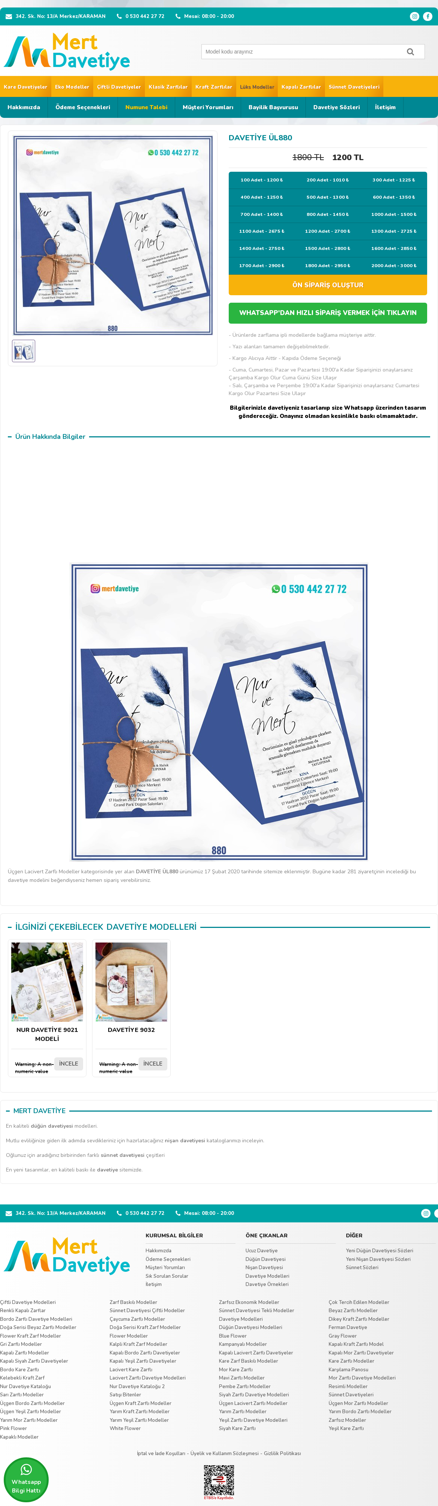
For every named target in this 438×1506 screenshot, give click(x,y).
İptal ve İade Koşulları (161, 1453)
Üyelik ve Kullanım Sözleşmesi (225, 1453)
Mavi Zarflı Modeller (242, 1378)
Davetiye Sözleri (336, 107)
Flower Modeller (129, 1336)
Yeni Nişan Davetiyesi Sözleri (378, 1259)
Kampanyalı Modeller (243, 1344)
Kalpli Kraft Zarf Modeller (138, 1344)
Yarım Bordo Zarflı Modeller (360, 1411)
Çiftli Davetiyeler (119, 87)
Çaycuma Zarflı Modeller (137, 1319)
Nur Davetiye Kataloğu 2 (137, 1386)
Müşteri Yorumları (208, 107)
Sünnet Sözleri (362, 1267)
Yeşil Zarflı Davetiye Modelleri (253, 1420)
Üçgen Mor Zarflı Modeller (358, 1403)
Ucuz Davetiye (262, 1250)
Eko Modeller (72, 87)
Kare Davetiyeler (26, 87)
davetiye (107, 1169)
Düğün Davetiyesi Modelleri (250, 1327)
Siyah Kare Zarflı (237, 1428)
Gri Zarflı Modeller (21, 1344)
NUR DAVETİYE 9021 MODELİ (47, 993)
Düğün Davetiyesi (266, 1259)
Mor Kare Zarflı (236, 1369)
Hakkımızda (23, 107)
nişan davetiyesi (185, 1140)
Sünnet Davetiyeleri (354, 87)
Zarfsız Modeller (347, 1420)
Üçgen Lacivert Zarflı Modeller (253, 1403)
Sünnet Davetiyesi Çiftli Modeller (147, 1310)
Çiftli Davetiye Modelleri (28, 1302)
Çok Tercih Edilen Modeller (359, 1302)
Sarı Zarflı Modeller (22, 1395)
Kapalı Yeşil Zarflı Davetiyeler (143, 1361)
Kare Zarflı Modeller (351, 1361)
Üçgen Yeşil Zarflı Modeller (30, 1411)
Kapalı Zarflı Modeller (24, 1353)
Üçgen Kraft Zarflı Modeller (140, 1403)
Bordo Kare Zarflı (19, 1369)
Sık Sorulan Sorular (167, 1276)
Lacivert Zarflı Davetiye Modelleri (148, 1378)
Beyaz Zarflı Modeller (353, 1310)
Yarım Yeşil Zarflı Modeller (139, 1420)
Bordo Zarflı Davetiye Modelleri (36, 1319)
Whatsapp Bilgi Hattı (26, 1478)
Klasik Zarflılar (168, 87)
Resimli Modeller (348, 1386)
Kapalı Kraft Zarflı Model (356, 1344)
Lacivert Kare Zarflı (131, 1369)
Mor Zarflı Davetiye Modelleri (362, 1378)
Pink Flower (13, 1428)
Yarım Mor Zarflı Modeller (29, 1420)
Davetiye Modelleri (267, 1276)
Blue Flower (233, 1336)
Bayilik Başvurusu (273, 107)
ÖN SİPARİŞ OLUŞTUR (328, 285)
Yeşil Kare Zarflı (346, 1428)
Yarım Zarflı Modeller (243, 1411)
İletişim (385, 107)
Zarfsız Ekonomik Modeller (249, 1302)
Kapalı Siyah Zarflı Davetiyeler (34, 1361)
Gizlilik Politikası (282, 1453)
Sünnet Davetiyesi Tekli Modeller (256, 1310)
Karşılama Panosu (348, 1369)
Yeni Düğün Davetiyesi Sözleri (379, 1250)
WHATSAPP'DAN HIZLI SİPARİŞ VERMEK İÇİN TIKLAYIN (328, 313)
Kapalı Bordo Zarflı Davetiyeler (145, 1353)
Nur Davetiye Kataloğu (25, 1386)
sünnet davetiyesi (123, 1155)
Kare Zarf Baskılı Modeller (248, 1361)
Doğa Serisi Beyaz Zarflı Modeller (38, 1327)
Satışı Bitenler (125, 1395)
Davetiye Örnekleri (267, 1284)
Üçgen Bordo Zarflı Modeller (32, 1403)
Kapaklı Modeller (19, 1437)
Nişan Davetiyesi (264, 1267)
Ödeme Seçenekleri (82, 107)
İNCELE (68, 1063)
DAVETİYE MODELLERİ (151, 927)
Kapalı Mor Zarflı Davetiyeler (361, 1353)
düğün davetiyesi (52, 1126)
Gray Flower (343, 1336)
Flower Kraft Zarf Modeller (30, 1336)
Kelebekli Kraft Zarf (22, 1378)
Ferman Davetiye (348, 1327)
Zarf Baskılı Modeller (133, 1302)
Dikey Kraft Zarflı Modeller (359, 1319)
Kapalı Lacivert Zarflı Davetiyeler (256, 1353)
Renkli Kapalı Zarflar (23, 1310)
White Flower (125, 1428)
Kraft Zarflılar (213, 87)
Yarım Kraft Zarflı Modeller (140, 1411)
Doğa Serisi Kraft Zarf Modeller (145, 1327)
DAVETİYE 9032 (131, 988)
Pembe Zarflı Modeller (245, 1386)
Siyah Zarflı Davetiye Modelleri (254, 1395)
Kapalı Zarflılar (301, 87)
